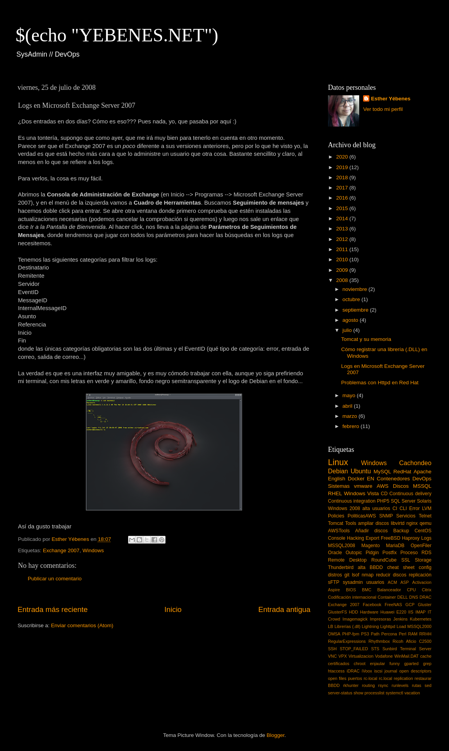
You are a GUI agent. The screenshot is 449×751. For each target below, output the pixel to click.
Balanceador (389, 589)
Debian (338, 471)
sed (428, 685)
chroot (359, 663)
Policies (336, 516)
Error (414, 508)
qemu (425, 523)
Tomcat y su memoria (366, 339)
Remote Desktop (347, 560)
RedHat (403, 472)
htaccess (336, 671)
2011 (342, 249)
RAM (412, 633)
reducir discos (391, 575)
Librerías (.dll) (347, 626)
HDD (353, 612)
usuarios (375, 582)
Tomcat (335, 523)
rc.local (385, 678)
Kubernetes (420, 619)
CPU (411, 589)
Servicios (405, 516)
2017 (342, 188)
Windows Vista (361, 493)
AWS (382, 486)
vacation (412, 692)
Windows (93, 550)
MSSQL (422, 486)
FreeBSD (391, 538)
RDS (426, 552)
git (346, 575)
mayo (349, 395)
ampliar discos (373, 523)
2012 (342, 239)
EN (370, 479)
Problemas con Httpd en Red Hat (380, 382)
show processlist (368, 692)
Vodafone (384, 656)
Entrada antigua (284, 609)
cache (425, 656)
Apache (422, 472)
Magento (370, 545)
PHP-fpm (350, 633)
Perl (402, 633)
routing (368, 685)
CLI (403, 508)
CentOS (423, 530)
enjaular (377, 663)
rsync (383, 685)
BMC (366, 589)
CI (394, 508)
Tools (350, 523)
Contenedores (393, 479)
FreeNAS (393, 604)
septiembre (356, 310)
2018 (342, 177)
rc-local (370, 678)
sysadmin (353, 582)
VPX (343, 656)
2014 (342, 218)
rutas (416, 685)
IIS (410, 612)
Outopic (354, 552)
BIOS (351, 589)
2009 (342, 270)
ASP (405, 582)
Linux (338, 462)
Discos (401, 486)
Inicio (173, 609)
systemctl (394, 692)
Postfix (390, 552)
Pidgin (372, 552)
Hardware (369, 612)
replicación (420, 575)
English (336, 479)
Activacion (421, 582)
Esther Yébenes (390, 99)
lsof (355, 575)
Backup (401, 530)
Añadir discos (371, 530)
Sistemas (339, 486)
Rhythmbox (379, 641)
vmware (363, 486)
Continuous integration (352, 501)
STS (375, 648)
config (425, 567)
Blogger (276, 735)
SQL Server (403, 501)
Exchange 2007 (61, 550)
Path (375, 633)
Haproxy (410, 538)
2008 (342, 280)
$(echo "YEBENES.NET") (117, 35)
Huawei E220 (393, 612)
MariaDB (395, 545)
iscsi (378, 671)
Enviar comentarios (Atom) (82, 625)
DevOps (421, 479)
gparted (411, 663)
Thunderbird (340, 567)
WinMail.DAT (406, 656)
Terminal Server (416, 648)
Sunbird (389, 648)
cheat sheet (400, 567)
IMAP (420, 612)
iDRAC (353, 671)
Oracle (335, 552)
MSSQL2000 (419, 626)
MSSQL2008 (341, 545)
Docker (356, 479)
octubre (352, 299)
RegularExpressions (347, 641)
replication (403, 678)
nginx (412, 523)
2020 (342, 157)
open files (337, 678)
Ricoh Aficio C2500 (412, 641)
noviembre (355, 289)
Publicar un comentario (55, 579)
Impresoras (380, 619)
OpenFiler (421, 545)
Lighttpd (387, 626)
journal (391, 671)
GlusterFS (337, 612)
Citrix (426, 589)
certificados (338, 663)
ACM (392, 582)
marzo (350, 416)
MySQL (382, 472)
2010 (342, 259)
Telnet (425, 516)
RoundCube (384, 560)
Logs (426, 538)
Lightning (370, 626)
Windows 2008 (344, 508)
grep (427, 663)
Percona (389, 633)
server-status (340, 692)
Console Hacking (346, 538)
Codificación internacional (352, 597)
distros (335, 575)
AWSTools (339, 530)
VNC (332, 656)
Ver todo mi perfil (383, 109)
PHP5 (383, 501)
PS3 (365, 633)
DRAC (425, 597)
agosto (351, 320)
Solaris (424, 501)
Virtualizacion (360, 656)
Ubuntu (361, 471)
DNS (413, 597)
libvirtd (397, 523)
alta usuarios (376, 508)
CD (384, 493)
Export (372, 538)
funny (394, 663)
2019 (342, 167)
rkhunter (351, 685)
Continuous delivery (410, 493)
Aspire (334, 589)
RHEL (335, 493)
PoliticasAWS (361, 516)
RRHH (425, 633)
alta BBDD (370, 567)
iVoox (367, 671)
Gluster (424, 604)
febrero (351, 426)
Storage (423, 560)
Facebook (372, 604)
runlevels (400, 685)
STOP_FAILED (354, 648)
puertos (355, 678)
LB (330, 626)
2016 (342, 198)
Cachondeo (415, 462)
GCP (409, 604)
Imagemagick (354, 619)
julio (347, 330)
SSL (405, 560)
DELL (402, 597)
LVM (426, 508)
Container (387, 597)
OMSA (334, 633)
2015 (342, 208)
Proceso (409, 552)
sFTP (333, 582)
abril (348, 406)
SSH (332, 648)
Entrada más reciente (53, 609)
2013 (342, 229)
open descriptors (415, 671)
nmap (367, 575)
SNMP (386, 516)
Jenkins (400, 619)
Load (401, 626)
